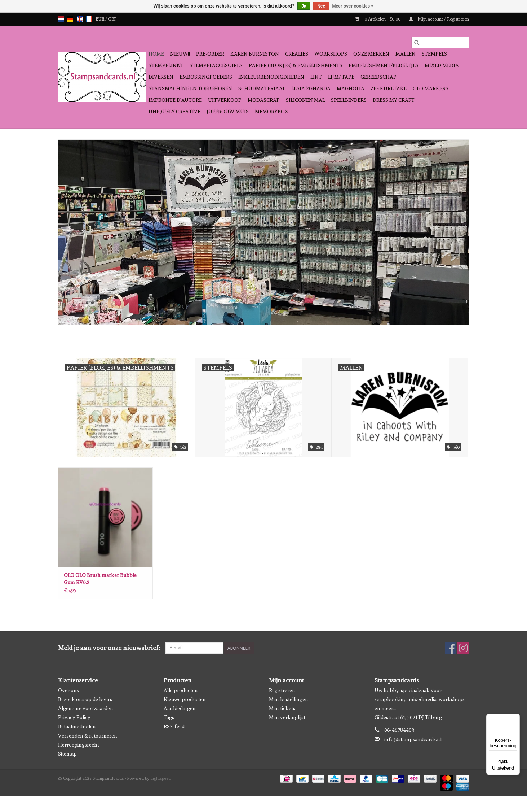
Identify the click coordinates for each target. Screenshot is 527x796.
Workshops (330, 54)
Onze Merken (371, 54)
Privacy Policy (74, 717)
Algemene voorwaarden (85, 708)
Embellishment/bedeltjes (383, 65)
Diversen (161, 77)
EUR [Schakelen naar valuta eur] (100, 19)
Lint (316, 77)
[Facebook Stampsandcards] (450, 648)
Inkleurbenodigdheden (271, 77)
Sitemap (67, 754)
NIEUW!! (180, 54)
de (70, 19)
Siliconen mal (305, 100)
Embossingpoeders (206, 77)
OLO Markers (430, 88)
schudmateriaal (261, 88)
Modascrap (264, 100)
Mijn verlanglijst (287, 717)
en (80, 19)
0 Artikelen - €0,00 (378, 19)
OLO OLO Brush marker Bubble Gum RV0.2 (100, 578)
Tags (169, 717)
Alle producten (181, 690)
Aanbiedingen (180, 708)
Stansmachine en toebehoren (190, 88)
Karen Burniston (254, 54)
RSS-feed (174, 726)
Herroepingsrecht (78, 745)
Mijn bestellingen (288, 699)
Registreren (282, 690)
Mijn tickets (282, 708)
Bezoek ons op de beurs (85, 699)
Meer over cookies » (353, 6)
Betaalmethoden (77, 726)
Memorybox (271, 111)
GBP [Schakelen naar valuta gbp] (112, 19)
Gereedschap (378, 77)
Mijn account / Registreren (439, 19)
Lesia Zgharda (311, 88)
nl (61, 19)
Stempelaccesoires (216, 65)
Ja (303, 6)
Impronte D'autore (175, 100)
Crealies (296, 54)
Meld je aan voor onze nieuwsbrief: (109, 648)
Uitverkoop (225, 100)
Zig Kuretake (389, 88)
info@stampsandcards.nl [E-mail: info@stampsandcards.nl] (413, 739)
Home (156, 54)
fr (89, 19)
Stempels (434, 54)
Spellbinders (349, 100)
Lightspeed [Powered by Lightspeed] (160, 778)
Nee (321, 6)
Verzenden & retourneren (87, 736)
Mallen (405, 54)
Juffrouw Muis (228, 111)
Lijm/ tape (341, 77)
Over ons (68, 690)
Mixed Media (442, 65)
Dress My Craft (394, 100)
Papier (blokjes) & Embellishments (295, 65)
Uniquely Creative (174, 111)
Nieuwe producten (185, 699)
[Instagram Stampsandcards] (463, 648)
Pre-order (210, 54)
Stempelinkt (166, 65)
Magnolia (350, 88)
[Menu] (515, 718)
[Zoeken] (440, 42)
